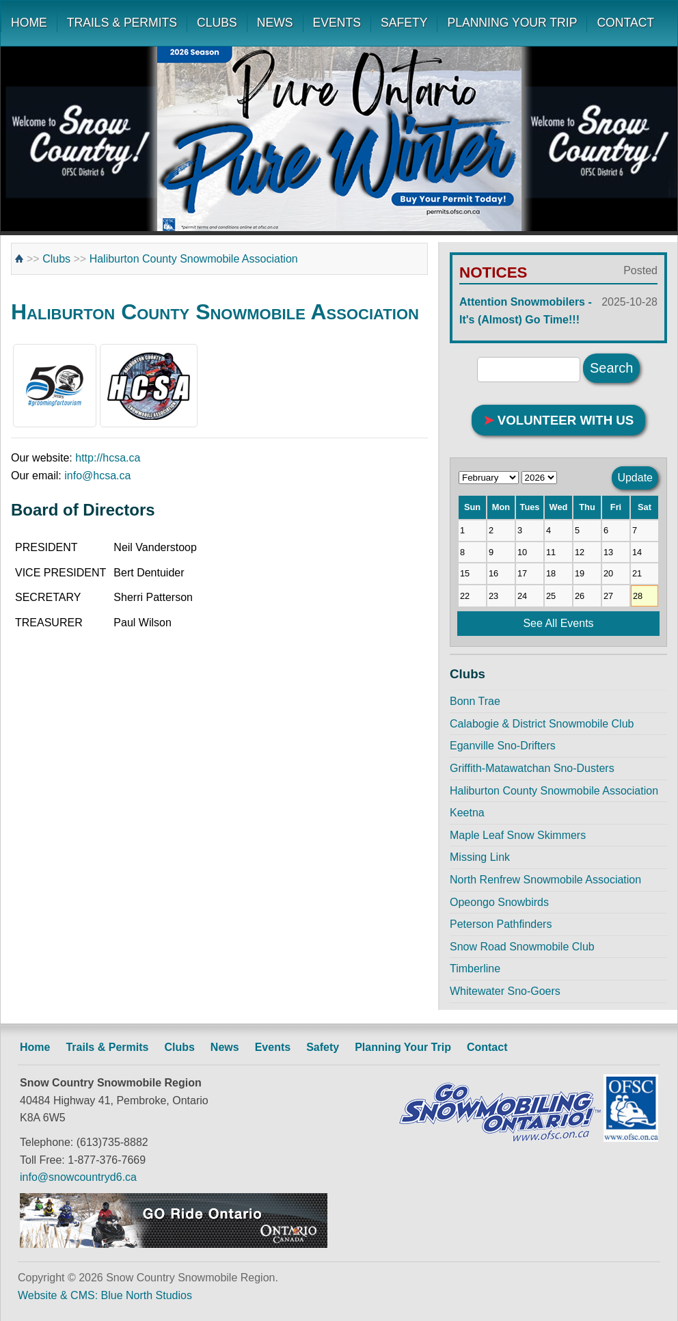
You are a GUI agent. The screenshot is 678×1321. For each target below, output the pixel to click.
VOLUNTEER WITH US (558, 420)
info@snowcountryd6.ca (78, 1177)
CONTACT (625, 22)
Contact (487, 1047)
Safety (322, 1047)
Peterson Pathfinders (501, 924)
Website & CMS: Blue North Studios (105, 1295)
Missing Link (480, 857)
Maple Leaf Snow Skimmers (518, 835)
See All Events (558, 623)
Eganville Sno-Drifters (503, 745)
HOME (29, 22)
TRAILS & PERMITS (122, 22)
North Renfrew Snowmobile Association (545, 879)
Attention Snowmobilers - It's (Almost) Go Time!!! (558, 309)
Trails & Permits (107, 1047)
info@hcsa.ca (97, 475)
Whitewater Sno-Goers (505, 991)
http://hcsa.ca (107, 458)
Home (35, 1047)
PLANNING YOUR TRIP (512, 22)
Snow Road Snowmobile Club (522, 946)
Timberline (475, 968)
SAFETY (404, 22)
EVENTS (337, 22)
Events (272, 1047)
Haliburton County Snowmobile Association (194, 259)
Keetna (467, 812)
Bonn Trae (475, 701)
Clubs (56, 259)
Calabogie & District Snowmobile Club (542, 724)
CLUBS (217, 22)
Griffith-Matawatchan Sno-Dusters (532, 768)
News (225, 1047)
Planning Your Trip (403, 1047)
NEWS (275, 22)
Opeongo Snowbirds (499, 902)
